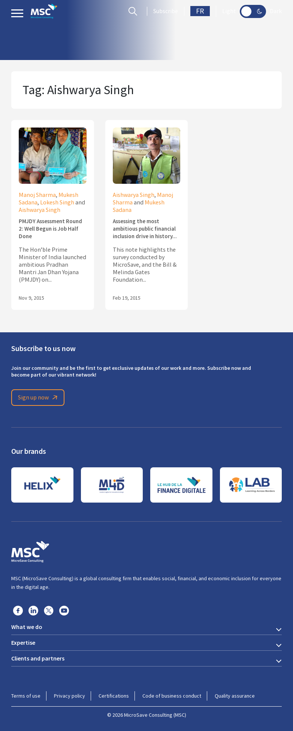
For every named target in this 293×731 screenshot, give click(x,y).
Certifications (114, 695)
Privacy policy (69, 695)
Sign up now (39, 397)
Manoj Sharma (37, 195)
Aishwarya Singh (39, 210)
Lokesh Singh (57, 202)
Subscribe (165, 11)
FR (200, 11)
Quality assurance (235, 695)
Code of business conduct (171, 695)
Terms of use (25, 695)
